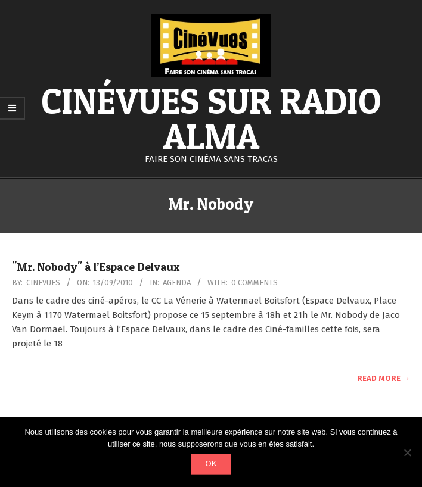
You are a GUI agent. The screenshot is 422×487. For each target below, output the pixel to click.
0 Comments (254, 282)
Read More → (383, 378)
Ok (211, 463)
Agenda (177, 282)
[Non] (407, 452)
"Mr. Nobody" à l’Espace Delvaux (96, 267)
